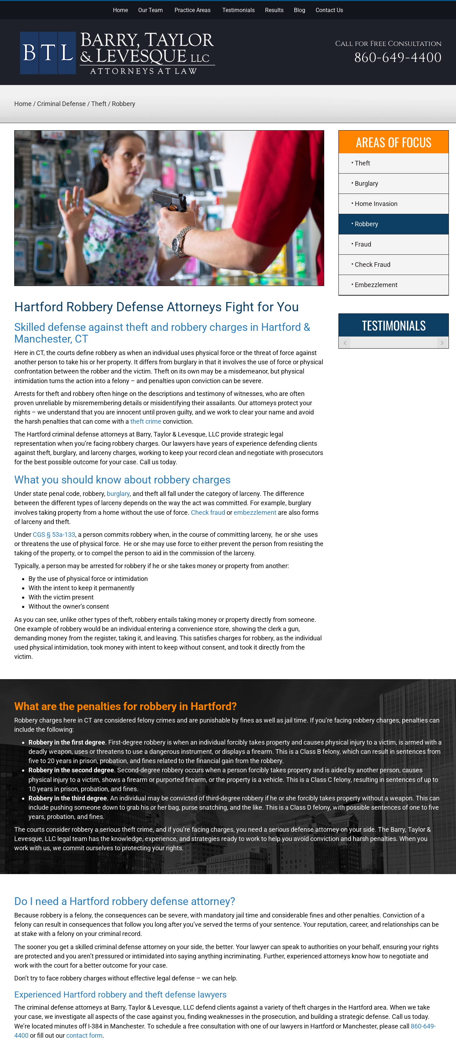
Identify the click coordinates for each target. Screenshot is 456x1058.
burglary (118, 493)
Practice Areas (193, 10)
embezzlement (255, 512)
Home (120, 10)
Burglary (366, 183)
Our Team (150, 10)
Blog (299, 10)
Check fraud (208, 512)
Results (274, 10)
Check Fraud (372, 264)
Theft (99, 103)
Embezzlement (376, 285)
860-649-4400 (398, 58)
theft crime (145, 421)
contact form (84, 1035)
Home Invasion (376, 203)
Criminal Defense (61, 103)
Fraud (363, 244)
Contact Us (329, 10)
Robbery (366, 224)
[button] (164, 9)
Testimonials (238, 10)
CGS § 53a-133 (54, 534)
